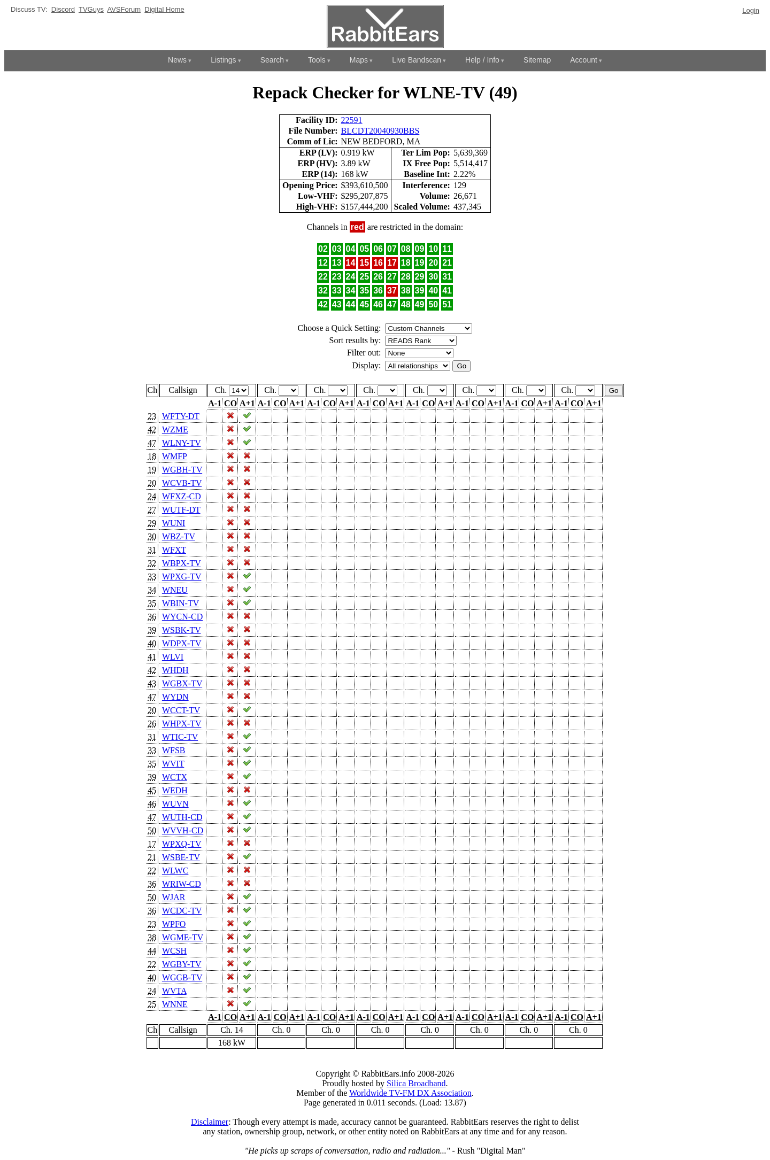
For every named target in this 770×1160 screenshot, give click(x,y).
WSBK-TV (181, 630)
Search (272, 60)
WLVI (172, 656)
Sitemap (537, 60)
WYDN (175, 696)
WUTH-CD (182, 817)
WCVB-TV (182, 483)
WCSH (174, 950)
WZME (175, 429)
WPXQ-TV (181, 843)
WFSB (174, 750)
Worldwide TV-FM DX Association (410, 1092)
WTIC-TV (180, 736)
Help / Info (482, 60)
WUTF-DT (181, 509)
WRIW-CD (181, 883)
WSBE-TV (181, 857)
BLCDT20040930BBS (380, 130)
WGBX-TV (182, 683)
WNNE (175, 1004)
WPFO (174, 924)
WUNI (174, 523)
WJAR (174, 897)
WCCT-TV (181, 710)
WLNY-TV (181, 442)
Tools (317, 60)
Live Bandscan (416, 60)
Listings (223, 60)
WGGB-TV (182, 977)
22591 (352, 120)
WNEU (175, 589)
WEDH (175, 790)
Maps (359, 60)
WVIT (173, 763)
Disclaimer (209, 1121)
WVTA (174, 990)
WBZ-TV (178, 536)
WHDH (175, 670)
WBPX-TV (181, 563)
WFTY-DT (180, 416)
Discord (63, 9)
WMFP (174, 456)
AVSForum (124, 9)
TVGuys (91, 9)
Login (750, 10)
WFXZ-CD (181, 496)
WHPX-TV (181, 723)
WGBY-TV (181, 964)
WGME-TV (182, 937)
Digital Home (164, 9)
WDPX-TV (181, 643)
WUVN (175, 803)
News (177, 60)
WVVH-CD (182, 830)
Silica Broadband (416, 1083)
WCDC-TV (182, 910)
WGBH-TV (182, 469)
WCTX (174, 777)
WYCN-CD (182, 616)
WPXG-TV (181, 576)
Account (583, 60)
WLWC (175, 870)
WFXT (174, 549)
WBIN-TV (180, 603)
